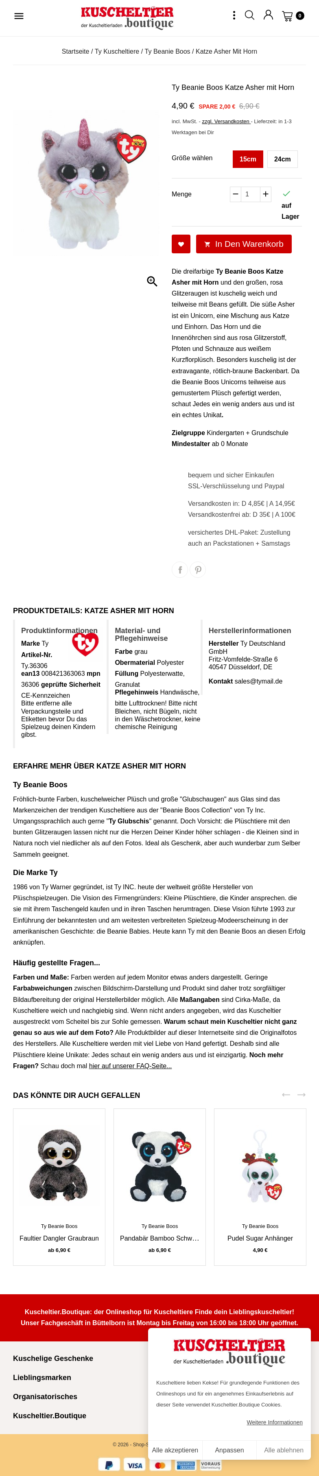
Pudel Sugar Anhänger (260, 1238)
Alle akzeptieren (175, 1450)
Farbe (124, 651)
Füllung (126, 673)
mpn (94, 673)
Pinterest (197, 569)
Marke (30, 643)
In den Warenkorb (244, 243)
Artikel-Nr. (36, 654)
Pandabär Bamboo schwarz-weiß (169, 1238)
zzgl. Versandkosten (226, 121)
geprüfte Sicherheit (71, 684)
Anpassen (229, 1450)
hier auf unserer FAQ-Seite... (130, 1065)
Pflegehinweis (136, 692)
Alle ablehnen (284, 1450)
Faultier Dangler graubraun (59, 1238)
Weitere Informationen (275, 1422)
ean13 (30, 673)
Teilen (180, 569)
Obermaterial (135, 662)
